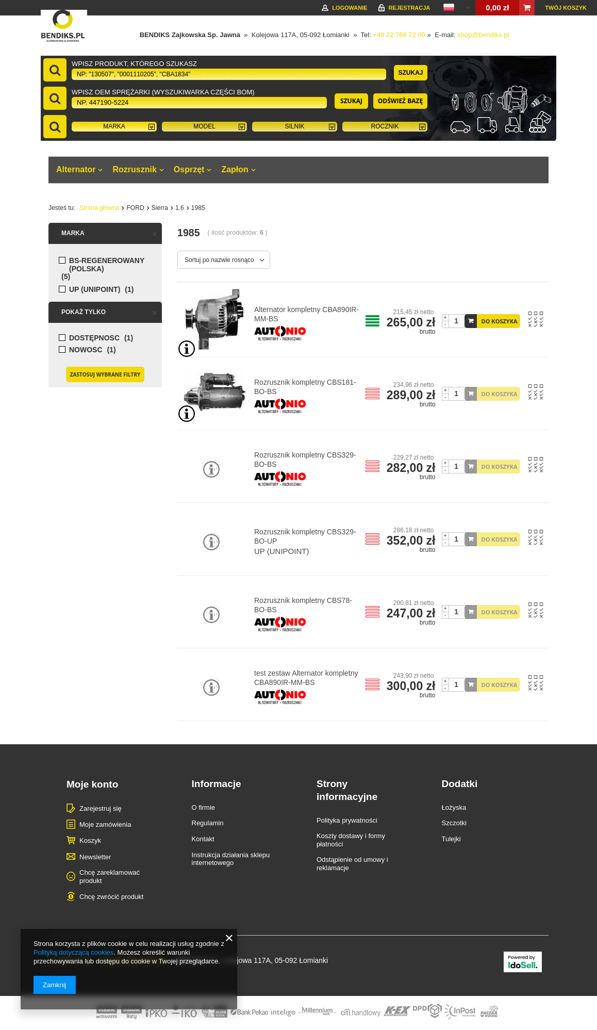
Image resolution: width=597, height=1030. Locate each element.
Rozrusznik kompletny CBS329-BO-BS (305, 459)
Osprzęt (189, 169)
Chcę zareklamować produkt (109, 877)
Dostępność (94, 338)
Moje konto (92, 784)
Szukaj (410, 72)
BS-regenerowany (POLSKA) (106, 264)
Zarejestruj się (100, 808)
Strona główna (99, 207)
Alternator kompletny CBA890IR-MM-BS (306, 314)
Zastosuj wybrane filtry (105, 374)
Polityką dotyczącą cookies (73, 952)
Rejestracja (409, 8)
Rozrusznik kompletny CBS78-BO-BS (303, 605)
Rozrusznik (134, 169)
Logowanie (349, 8)
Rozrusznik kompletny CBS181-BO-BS (305, 387)
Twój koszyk (566, 8)
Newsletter (95, 857)
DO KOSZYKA (500, 321)
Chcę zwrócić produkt (111, 897)
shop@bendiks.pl (483, 35)
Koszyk (90, 840)
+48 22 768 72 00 (399, 35)
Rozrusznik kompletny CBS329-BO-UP (305, 536)
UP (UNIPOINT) (94, 289)
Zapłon (234, 169)
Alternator (75, 169)
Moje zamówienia (105, 824)
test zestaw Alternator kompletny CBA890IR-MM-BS (306, 677)
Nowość (86, 350)
